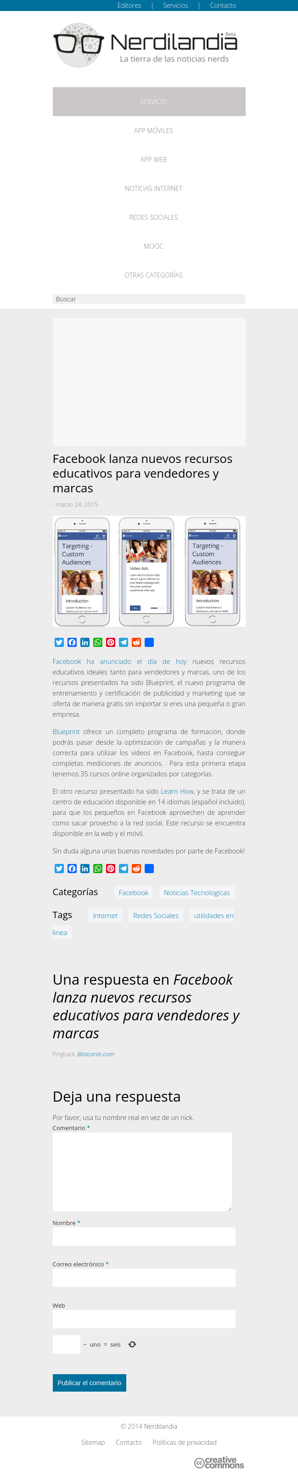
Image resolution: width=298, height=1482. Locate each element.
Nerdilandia (161, 1426)
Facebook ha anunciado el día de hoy (120, 661)
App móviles (153, 130)
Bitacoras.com (96, 1054)
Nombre (67, 1223)
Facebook (134, 892)
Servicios (175, 5)
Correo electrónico (81, 1264)
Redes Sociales (153, 217)
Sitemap (93, 1442)
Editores (129, 5)
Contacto (223, 5)
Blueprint (66, 731)
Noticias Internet (154, 188)
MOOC (153, 246)
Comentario (71, 1128)
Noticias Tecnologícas (197, 892)
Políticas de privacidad (185, 1442)
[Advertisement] (149, 382)
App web (154, 159)
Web (59, 1305)
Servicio (153, 101)
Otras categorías (153, 275)
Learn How (177, 791)
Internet (105, 915)
